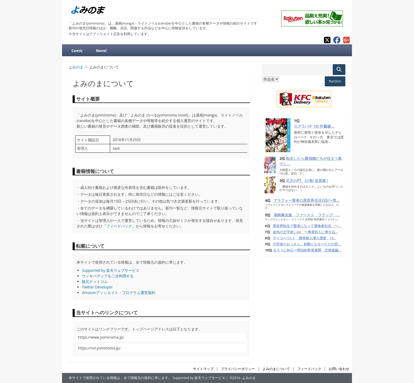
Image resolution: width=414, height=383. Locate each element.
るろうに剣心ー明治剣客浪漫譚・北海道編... (307, 250)
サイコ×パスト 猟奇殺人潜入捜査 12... (304, 238)
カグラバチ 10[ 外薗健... (314, 126)
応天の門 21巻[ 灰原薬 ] (307, 180)
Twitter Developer (97, 286)
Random (335, 81)
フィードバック (119, 225)
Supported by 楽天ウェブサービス (110, 270)
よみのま (249, 378)
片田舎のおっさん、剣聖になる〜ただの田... (307, 244)
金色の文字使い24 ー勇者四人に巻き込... (305, 232)
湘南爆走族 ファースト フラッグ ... (307, 214)
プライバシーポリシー (238, 369)
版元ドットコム (95, 281)
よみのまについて (276, 369)
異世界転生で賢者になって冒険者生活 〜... (307, 226)
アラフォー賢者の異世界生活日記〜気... (307, 200)
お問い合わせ (339, 369)
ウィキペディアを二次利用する (108, 275)
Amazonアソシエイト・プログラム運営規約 (118, 292)
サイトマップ (203, 369)
